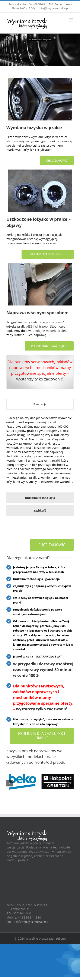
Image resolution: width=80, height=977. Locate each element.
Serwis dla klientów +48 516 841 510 (30, 4)
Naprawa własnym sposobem (37, 312)
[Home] (40, 80)
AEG (29, 326)
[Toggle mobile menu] (71, 20)
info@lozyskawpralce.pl (53, 8)
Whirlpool (41, 326)
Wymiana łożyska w (27, 127)
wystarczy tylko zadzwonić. (40, 379)
